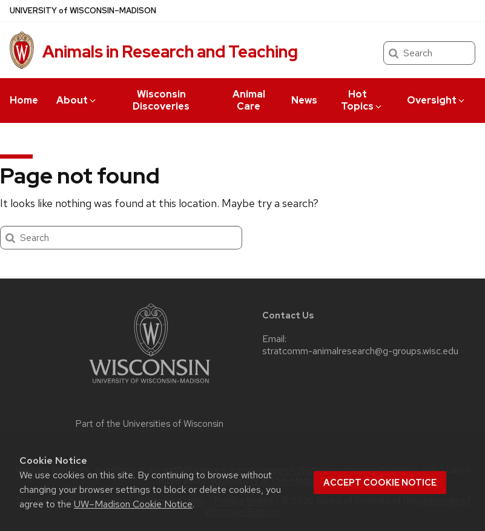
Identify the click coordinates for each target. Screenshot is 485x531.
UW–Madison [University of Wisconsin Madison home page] (83, 10)
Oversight (436, 100)
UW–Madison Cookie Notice (133, 504)
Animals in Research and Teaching (170, 51)
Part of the (149, 424)
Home (24, 100)
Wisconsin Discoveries (161, 100)
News (304, 100)
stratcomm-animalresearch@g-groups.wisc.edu (360, 351)
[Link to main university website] (149, 385)
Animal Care (249, 100)
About (76, 100)
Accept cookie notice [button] (380, 483)
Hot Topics (362, 100)
